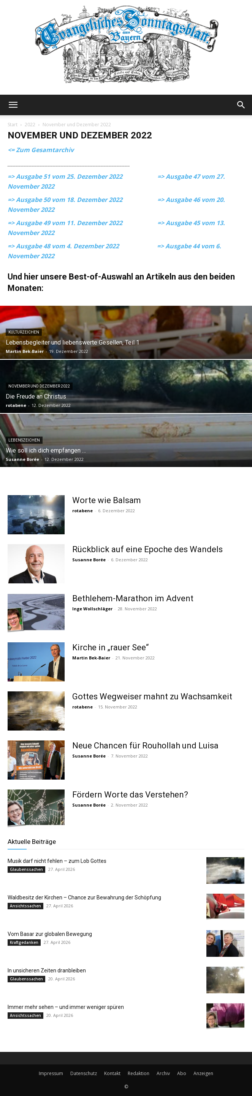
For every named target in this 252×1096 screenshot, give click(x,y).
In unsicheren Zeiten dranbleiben (47, 970)
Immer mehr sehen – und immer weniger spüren (66, 1007)
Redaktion (138, 1073)
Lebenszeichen (24, 440)
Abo (181, 1073)
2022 (30, 124)
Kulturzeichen (23, 332)
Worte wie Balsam (106, 500)
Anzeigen (203, 1073)
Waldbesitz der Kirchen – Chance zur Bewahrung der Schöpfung (84, 897)
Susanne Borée (22, 459)
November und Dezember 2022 (39, 386)
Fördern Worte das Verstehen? (130, 794)
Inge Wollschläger (92, 609)
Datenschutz (83, 1073)
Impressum (51, 1073)
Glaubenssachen (26, 869)
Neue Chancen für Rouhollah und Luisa (145, 745)
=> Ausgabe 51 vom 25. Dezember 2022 (82, 176)
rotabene (16, 405)
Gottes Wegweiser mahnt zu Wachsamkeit (152, 696)
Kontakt (112, 1073)
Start (12, 124)
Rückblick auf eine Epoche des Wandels (147, 549)
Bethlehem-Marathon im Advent (132, 598)
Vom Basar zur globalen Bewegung (50, 934)
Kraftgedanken (24, 942)
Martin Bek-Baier (25, 351)
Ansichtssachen (25, 906)
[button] (13, 105)
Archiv (163, 1073)
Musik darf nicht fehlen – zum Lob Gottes (57, 861)
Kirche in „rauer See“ (110, 647)
